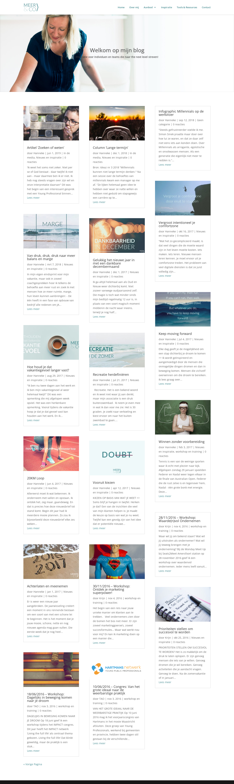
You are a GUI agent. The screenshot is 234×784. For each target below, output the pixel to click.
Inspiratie (166, 7)
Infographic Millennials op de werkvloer (181, 113)
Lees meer (33, 197)
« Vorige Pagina (32, 764)
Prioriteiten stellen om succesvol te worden (176, 630)
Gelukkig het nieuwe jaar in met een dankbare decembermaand (114, 263)
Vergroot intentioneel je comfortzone (177, 224)
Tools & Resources (187, 7)
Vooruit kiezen (104, 482)
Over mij (134, 7)
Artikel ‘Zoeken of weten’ (45, 147)
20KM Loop (35, 478)
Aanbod (148, 7)
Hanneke (38, 153)
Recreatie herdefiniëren (111, 374)
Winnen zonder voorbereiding (182, 441)
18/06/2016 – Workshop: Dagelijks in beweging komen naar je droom (49, 697)
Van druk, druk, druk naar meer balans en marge (51, 257)
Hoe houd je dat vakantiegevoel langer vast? (48, 368)
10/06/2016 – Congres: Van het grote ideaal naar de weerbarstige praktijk (116, 689)
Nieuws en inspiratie (49, 157)
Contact (206, 7)
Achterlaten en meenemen (47, 586)
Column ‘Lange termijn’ (110, 147)
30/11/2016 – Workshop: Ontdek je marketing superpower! (111, 589)
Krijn (102, 598)
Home (121, 7)
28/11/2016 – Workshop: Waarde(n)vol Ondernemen (179, 519)
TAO (36, 706)
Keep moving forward (175, 333)
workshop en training (189, 451)
